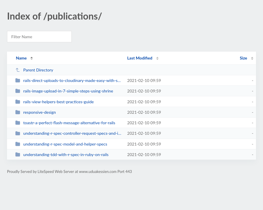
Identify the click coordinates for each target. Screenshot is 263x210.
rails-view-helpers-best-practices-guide (54, 101)
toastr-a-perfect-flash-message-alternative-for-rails (65, 122)
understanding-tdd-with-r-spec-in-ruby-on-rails (62, 154)
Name (21, 57)
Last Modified (139, 57)
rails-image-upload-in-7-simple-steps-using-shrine (64, 90)
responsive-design (35, 112)
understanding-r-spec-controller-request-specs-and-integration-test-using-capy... (68, 133)
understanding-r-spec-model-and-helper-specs (61, 143)
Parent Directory (34, 69)
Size (243, 57)
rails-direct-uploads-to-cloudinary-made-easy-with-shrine (68, 80)
